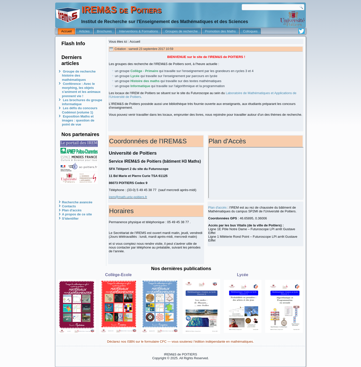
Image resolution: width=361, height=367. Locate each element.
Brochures (104, 31)
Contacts (69, 206)
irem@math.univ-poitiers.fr (128, 197)
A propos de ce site (77, 214)
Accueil (66, 31)
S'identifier (70, 218)
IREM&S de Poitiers (121, 10)
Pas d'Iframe (256, 172)
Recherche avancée (77, 202)
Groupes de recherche (181, 31)
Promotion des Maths (220, 31)
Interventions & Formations (138, 31)
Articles (84, 31)
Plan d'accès (71, 210)
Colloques (250, 31)
